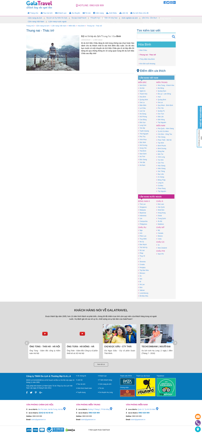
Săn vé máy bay (110, 18)
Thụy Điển (142, 239)
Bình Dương (161, 148)
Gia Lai (159, 102)
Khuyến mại (95, 18)
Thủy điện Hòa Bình (147, 59)
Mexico (159, 236)
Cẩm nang (98, 13)
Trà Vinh (159, 160)
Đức (140, 287)
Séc (140, 279)
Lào (140, 218)
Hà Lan (141, 284)
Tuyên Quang (143, 131)
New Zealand (161, 248)
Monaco (141, 273)
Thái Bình (142, 151)
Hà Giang (142, 114)
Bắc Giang (142, 159)
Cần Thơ (160, 163)
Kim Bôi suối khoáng (147, 63)
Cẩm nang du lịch (35, 18)
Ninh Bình (142, 85)
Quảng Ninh (143, 100)
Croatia (141, 264)
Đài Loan (160, 204)
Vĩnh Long (160, 157)
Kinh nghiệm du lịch (130, 18)
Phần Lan (142, 236)
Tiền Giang (160, 137)
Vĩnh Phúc (142, 139)
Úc (158, 245)
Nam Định (142, 154)
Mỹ (158, 230)
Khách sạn (60, 13)
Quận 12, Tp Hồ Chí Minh (148, 409)
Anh (140, 233)
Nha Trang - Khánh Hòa (165, 85)
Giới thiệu (111, 13)
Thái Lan (142, 204)
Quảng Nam (161, 91)
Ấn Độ (159, 221)
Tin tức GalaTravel (78, 18)
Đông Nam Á (144, 201)
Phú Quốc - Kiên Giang (165, 128)
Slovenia (142, 262)
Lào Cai (141, 111)
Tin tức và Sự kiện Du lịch (56, 18)
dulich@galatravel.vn (38, 419)
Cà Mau (159, 186)
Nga (140, 230)
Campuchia (142, 221)
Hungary (141, 267)
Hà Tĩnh (141, 157)
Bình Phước (161, 146)
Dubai (159, 216)
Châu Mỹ (160, 227)
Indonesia (142, 216)
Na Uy (141, 242)
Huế (158, 97)
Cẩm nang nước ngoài (57, 21)
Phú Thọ (141, 137)
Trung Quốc (161, 218)
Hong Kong (161, 213)
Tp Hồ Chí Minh (162, 131)
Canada (159, 233)
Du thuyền (74, 13)
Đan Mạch (142, 244)
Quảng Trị (160, 111)
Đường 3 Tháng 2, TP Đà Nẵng (100, 409)
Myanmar (142, 213)
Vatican (141, 290)
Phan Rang (161, 188)
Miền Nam (160, 126)
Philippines (142, 224)
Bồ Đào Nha (143, 296)
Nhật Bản (160, 210)
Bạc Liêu (160, 174)
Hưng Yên (142, 148)
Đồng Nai (160, 151)
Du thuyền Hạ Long (105, 392)
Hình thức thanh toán (84, 388)
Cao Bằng (142, 120)
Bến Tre (159, 154)
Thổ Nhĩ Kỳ (142, 247)
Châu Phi (160, 251)
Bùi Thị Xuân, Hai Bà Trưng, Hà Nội (52, 409)
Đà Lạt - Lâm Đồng (163, 94)
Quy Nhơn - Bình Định (164, 105)
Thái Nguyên (143, 134)
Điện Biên (142, 105)
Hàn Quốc (160, 207)
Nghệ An (142, 91)
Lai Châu (142, 108)
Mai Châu (143, 50)
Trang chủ (33, 13)
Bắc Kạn (142, 122)
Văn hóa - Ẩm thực (149, 18)
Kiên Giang (160, 168)
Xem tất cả (101, 364)
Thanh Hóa (142, 94)
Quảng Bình (161, 100)
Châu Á (159, 201)
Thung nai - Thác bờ (94, 26)
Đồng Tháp (160, 180)
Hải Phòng (142, 117)
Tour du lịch (46, 13)
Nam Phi (160, 254)
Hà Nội (141, 88)
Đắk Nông (160, 120)
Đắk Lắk (159, 117)
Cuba (158, 239)
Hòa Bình (81, 26)
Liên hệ (123, 13)
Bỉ (139, 282)
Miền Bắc (72, 26)
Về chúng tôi (81, 376)
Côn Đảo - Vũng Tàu (164, 134)
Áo (139, 276)
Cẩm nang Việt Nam (36, 21)
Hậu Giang (160, 166)
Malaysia (142, 210)
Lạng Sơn (142, 125)
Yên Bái (141, 128)
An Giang (160, 177)
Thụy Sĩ (141, 256)
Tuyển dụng (81, 392)
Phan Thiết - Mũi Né (163, 140)
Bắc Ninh (142, 142)
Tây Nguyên (161, 122)
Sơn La (141, 102)
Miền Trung (161, 82)
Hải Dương (142, 145)
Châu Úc (160, 242)
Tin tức (87, 13)
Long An (159, 183)
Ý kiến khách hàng (105, 380)
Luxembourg (143, 293)
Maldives (160, 224)
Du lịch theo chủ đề (140, 13)
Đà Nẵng (160, 88)
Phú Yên (160, 108)
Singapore (142, 207)
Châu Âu (142, 227)
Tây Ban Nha (143, 270)
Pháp (140, 253)
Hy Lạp (141, 250)
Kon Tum (160, 114)
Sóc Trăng (160, 171)
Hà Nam (141, 165)
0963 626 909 (97, 5)
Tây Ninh (160, 143)
